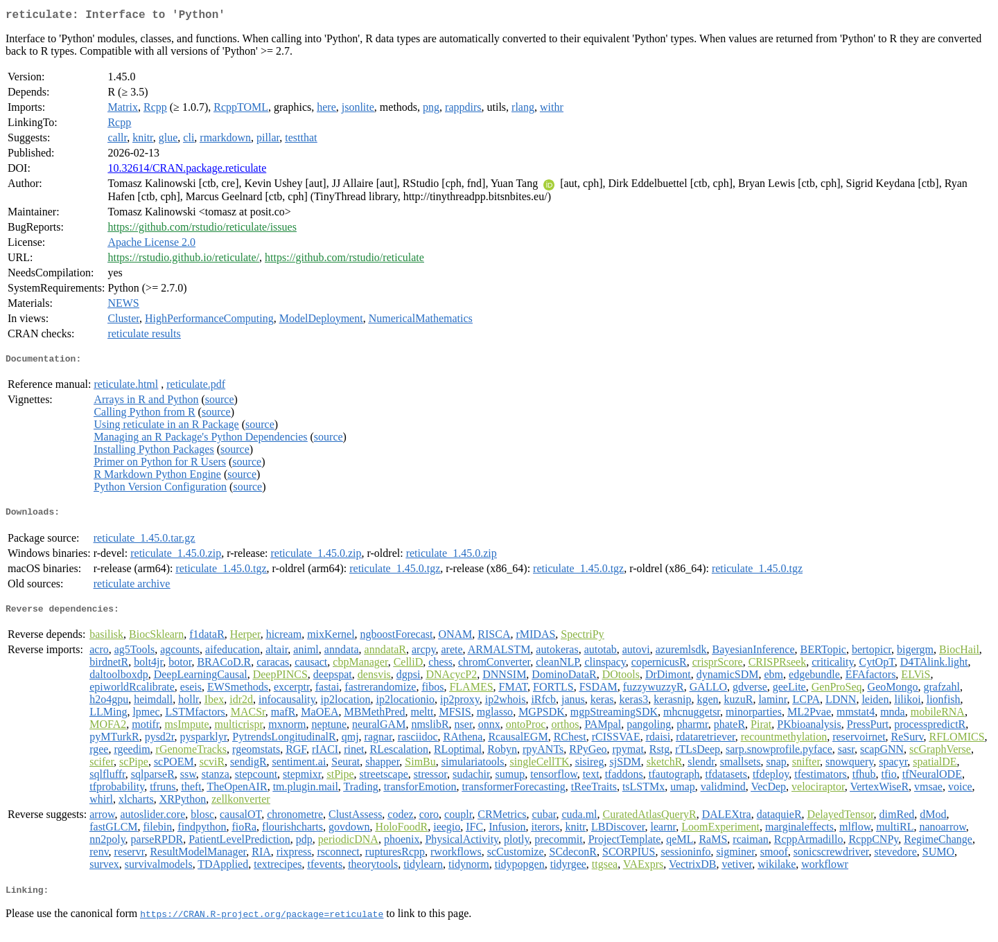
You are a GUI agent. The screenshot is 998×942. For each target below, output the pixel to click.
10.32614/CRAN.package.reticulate (186, 171)
